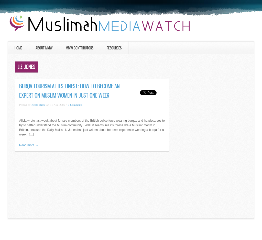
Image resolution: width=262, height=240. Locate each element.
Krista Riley (38, 104)
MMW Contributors (79, 47)
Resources (114, 47)
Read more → (28, 145)
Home (18, 47)
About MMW (44, 47)
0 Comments (75, 104)
